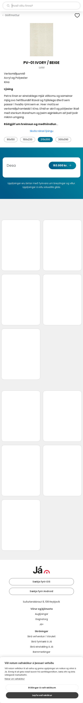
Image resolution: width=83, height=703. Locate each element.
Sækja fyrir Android (41, 591)
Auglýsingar (41, 614)
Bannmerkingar (41, 652)
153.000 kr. (60, 165)
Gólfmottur (12, 15)
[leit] (41, 5)
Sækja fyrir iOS (41, 581)
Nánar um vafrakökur (15, 679)
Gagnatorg (41, 619)
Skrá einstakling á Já (41, 646)
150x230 (27, 139)
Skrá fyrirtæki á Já (41, 641)
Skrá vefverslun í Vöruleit (41, 636)
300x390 (63, 139)
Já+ (41, 624)
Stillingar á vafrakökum (42, 687)
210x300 (45, 139)
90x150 (11, 139)
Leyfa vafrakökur (42, 695)
